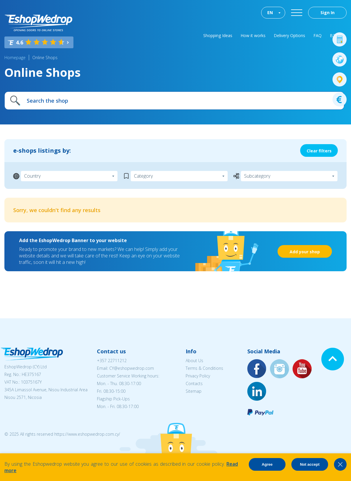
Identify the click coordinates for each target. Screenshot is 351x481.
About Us (194, 360)
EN (270, 12)
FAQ (317, 35)
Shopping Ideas (217, 35)
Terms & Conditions (204, 368)
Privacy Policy (198, 376)
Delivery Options (289, 35)
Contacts (194, 383)
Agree (267, 464)
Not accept (309, 464)
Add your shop (305, 251)
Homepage (15, 57)
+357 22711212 (112, 360)
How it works (253, 35)
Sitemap (193, 391)
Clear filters (319, 151)
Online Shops (45, 57)
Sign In (327, 12)
